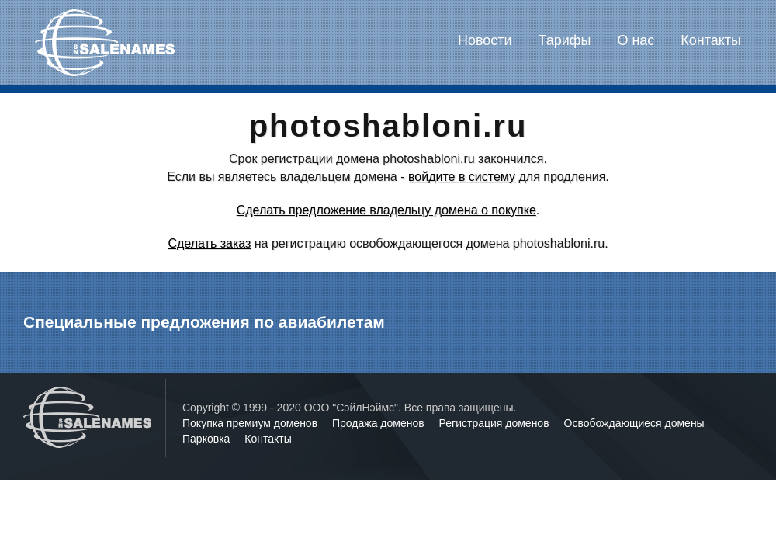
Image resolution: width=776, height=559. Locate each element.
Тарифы (565, 40)
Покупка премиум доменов (251, 423)
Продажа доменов (380, 423)
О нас (635, 40)
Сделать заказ (209, 243)
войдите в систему (461, 176)
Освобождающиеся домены (634, 423)
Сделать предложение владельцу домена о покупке (386, 210)
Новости (485, 40)
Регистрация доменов (496, 423)
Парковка (207, 438)
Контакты (711, 40)
